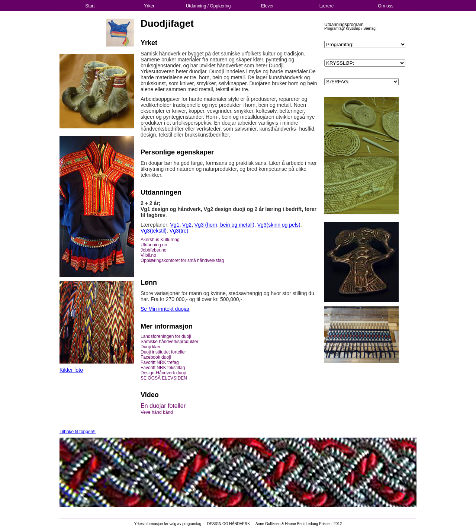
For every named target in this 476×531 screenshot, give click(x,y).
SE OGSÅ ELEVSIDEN (164, 378)
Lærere (326, 5)
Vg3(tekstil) (154, 231)
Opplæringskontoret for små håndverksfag (182, 260)
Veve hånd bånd (157, 412)
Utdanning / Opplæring (208, 5)
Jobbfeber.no (153, 250)
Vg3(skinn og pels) (278, 225)
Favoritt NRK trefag (160, 362)
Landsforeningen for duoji (166, 336)
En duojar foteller (163, 406)
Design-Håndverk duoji (163, 372)
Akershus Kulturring (160, 239)
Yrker (149, 5)
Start (89, 5)
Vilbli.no (148, 255)
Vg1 (174, 225)
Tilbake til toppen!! (78, 431)
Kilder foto (71, 370)
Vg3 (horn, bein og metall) (224, 225)
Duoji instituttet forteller (164, 352)
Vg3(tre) (179, 231)
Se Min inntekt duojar (165, 309)
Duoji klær (151, 346)
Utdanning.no (154, 244)
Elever (267, 5)
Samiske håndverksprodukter (169, 341)
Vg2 (187, 225)
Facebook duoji (156, 357)
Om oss (385, 5)
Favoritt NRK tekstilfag (163, 367)
